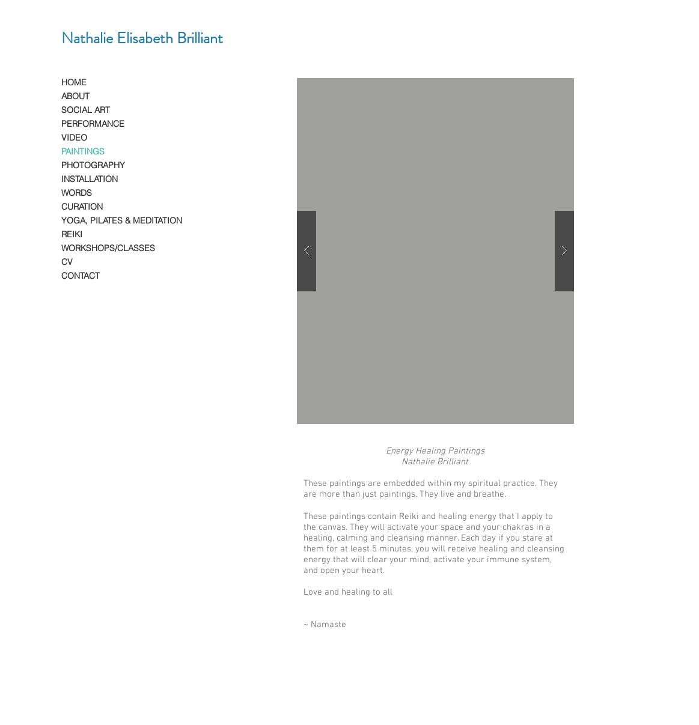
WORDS (76, 192)
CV (67, 261)
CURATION (82, 206)
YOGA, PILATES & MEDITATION (121, 220)
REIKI (71, 234)
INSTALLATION (89, 179)
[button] (435, 251)
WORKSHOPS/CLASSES (108, 248)
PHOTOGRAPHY (93, 165)
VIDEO (74, 137)
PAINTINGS (83, 151)
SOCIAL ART (85, 110)
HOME (74, 82)
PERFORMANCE (92, 123)
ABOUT (75, 96)
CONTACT (80, 275)
